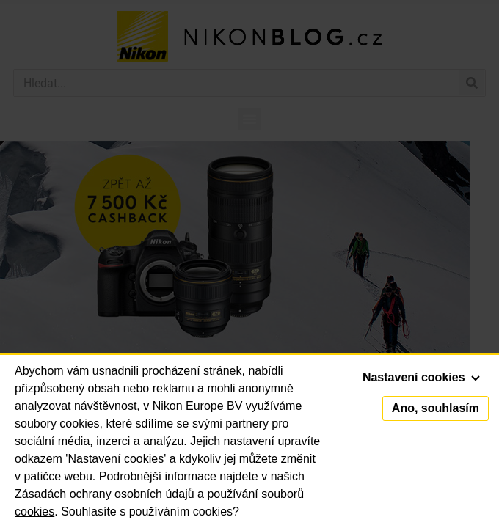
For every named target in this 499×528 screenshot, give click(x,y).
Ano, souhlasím (435, 408)
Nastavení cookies (421, 377)
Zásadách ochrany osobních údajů (104, 494)
